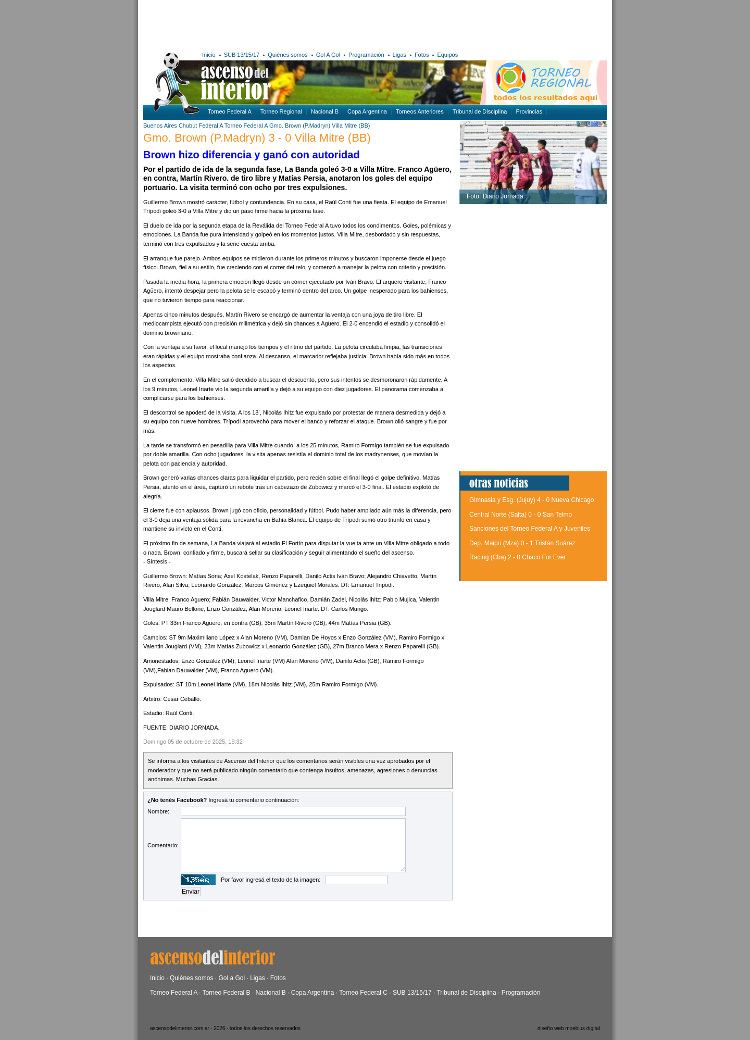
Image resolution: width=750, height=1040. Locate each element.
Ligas (399, 55)
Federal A (210, 125)
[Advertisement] (295, 23)
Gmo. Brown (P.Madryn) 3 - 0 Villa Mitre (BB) (257, 137)
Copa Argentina (367, 111)
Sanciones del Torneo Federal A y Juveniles (529, 528)
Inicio (209, 55)
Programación (366, 55)
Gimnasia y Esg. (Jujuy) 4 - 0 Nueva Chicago (531, 500)
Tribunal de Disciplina (480, 111)
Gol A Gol (328, 55)
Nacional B (325, 111)
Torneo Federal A (230, 111)
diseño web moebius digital (569, 1028)
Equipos (447, 55)
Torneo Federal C (363, 992)
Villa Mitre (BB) (351, 125)
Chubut (188, 125)
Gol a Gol (231, 978)
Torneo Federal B (227, 992)
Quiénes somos (287, 55)
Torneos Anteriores (420, 111)
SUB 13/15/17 (242, 55)
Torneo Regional (281, 111)
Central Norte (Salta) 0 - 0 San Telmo (520, 514)
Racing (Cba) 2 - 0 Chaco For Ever (517, 557)
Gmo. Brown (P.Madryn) (299, 125)
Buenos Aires (160, 125)
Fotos (422, 55)
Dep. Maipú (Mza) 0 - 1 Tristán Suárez (522, 543)
